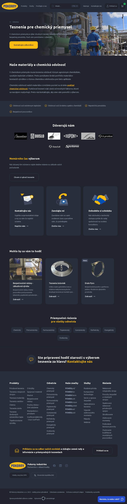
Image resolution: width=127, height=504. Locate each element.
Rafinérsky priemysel (51, 421)
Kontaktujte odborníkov (23, 45)
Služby (31, 6)
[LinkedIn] (60, 467)
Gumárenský (80, 330)
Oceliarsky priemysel (51, 433)
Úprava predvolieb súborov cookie (20, 500)
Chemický (16, 330)
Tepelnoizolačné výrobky (15, 422)
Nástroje (86, 6)
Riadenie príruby (90, 389)
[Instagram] (66, 467)
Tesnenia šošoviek (57, 283)
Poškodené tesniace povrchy (109, 426)
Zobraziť (18, 299)
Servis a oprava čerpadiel (90, 400)
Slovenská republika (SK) (44, 476)
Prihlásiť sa (111, 6)
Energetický (110, 330)
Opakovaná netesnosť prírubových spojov (107, 408)
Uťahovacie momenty (106, 420)
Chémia (12, 406)
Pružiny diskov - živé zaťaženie (33, 407)
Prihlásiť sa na (102, 452)
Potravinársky (31, 330)
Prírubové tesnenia (16, 389)
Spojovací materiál (34, 393)
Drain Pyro (89, 283)
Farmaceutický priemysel (52, 402)
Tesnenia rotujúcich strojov (17, 394)
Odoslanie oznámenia (57, 493)
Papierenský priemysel (51, 409)
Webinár (87, 423)
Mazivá (30, 396)
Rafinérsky (96, 330)
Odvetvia (14, 22)
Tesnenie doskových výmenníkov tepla (16, 415)
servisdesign (48, 499)
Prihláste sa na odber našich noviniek (41, 450)
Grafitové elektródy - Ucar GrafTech (34, 419)
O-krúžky (30, 389)
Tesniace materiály (16, 399)
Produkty (24, 6)
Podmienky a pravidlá (92, 493)
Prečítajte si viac (41, 6)
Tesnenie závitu (15, 409)
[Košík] (122, 6)
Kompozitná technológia (89, 394)
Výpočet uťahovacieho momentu (89, 413)
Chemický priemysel (50, 390)
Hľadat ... (65, 6)
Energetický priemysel (51, 427)
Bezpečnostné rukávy (32, 401)
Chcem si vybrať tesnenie (24, 177)
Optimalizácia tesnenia (89, 406)
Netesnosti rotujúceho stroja (109, 390)
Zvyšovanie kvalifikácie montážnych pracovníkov (107, 435)
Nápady (87, 420)
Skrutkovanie (107, 415)
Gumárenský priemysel (51, 415)
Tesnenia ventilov (16, 402)
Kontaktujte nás (96, 6)
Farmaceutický (48, 330)
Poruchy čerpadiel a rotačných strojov (109, 398)
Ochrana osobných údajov (75, 493)
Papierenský (65, 330)
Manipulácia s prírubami (32, 413)
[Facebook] (54, 467)
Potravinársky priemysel (52, 396)
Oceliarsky (63, 339)
